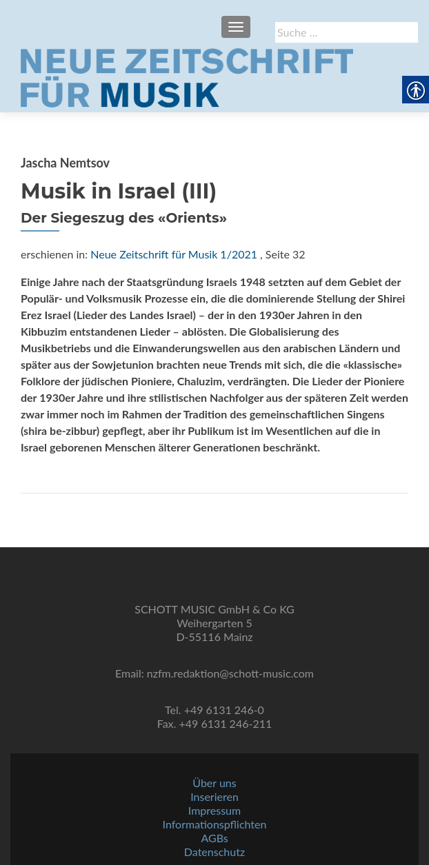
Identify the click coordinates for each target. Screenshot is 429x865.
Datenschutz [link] (214, 851)
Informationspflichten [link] (215, 824)
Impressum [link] (214, 810)
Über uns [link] (214, 782)
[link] (187, 76)
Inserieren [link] (214, 796)
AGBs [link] (214, 837)
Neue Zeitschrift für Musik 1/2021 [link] (173, 254)
